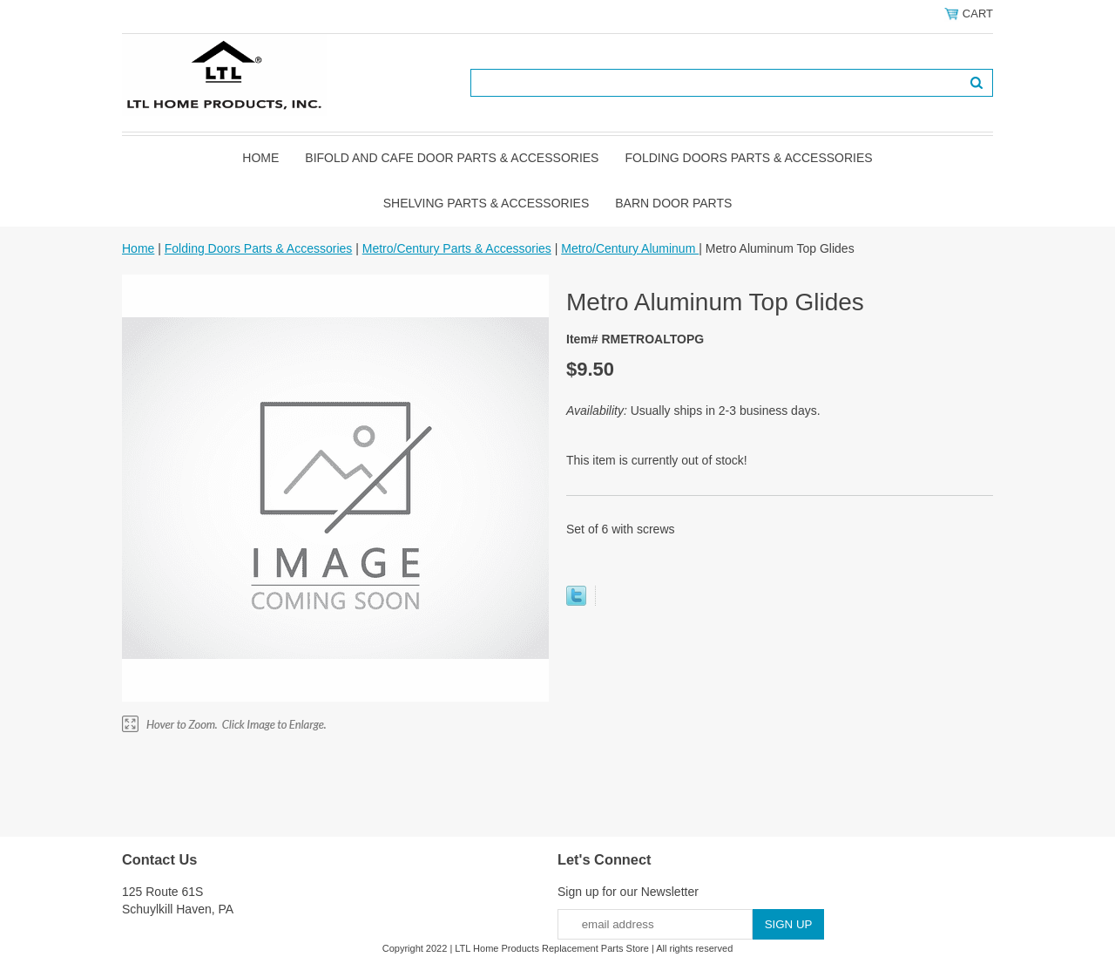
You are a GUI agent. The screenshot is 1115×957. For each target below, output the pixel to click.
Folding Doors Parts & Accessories (748, 158)
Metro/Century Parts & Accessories (456, 248)
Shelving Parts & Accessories (486, 203)
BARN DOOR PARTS (673, 203)
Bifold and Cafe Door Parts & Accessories (451, 158)
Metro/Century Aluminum (630, 248)
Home (260, 158)
